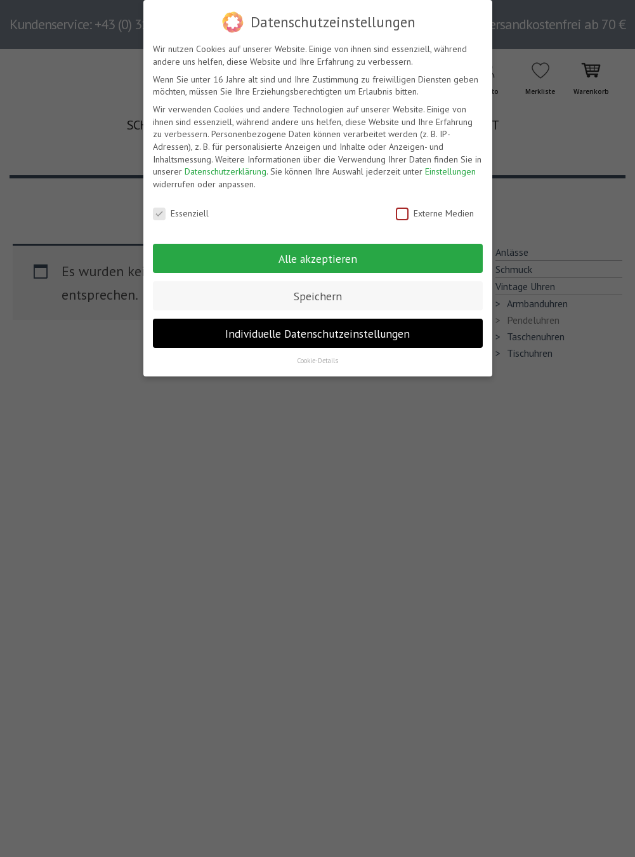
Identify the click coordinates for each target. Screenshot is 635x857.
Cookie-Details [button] (317, 360)
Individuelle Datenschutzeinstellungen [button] (317, 333)
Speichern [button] (318, 295)
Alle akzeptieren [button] (317, 258)
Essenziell (181, 214)
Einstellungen (450, 171)
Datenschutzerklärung (225, 171)
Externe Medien (435, 214)
